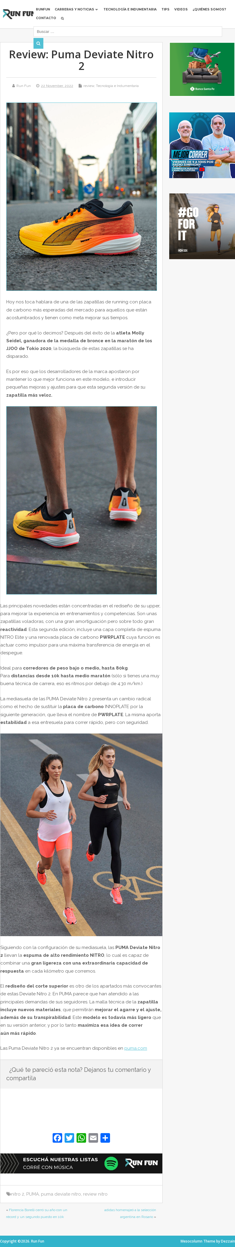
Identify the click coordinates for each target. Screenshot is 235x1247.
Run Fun (23, 86)
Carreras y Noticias (74, 9)
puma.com (135, 1048)
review (88, 86)
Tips (166, 9)
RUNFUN (43, 9)
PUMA (32, 1194)
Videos (181, 9)
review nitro (95, 1194)
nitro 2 (17, 1194)
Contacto (46, 18)
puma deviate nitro (61, 1194)
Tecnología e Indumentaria (130, 9)
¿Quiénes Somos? (209, 9)
